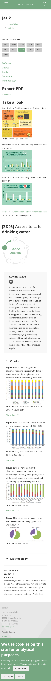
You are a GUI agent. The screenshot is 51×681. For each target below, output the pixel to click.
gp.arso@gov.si (8, 627)
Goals (5, 71)
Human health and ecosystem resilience (29, 211)
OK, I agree (8, 676)
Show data (11, 415)
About (4, 636)
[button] (25, 125)
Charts (5, 67)
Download (6, 94)
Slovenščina (12, 24)
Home (4, 211)
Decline (20, 676)
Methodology (9, 80)
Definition (7, 63)
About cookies (21, 668)
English (10, 28)
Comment (7, 76)
